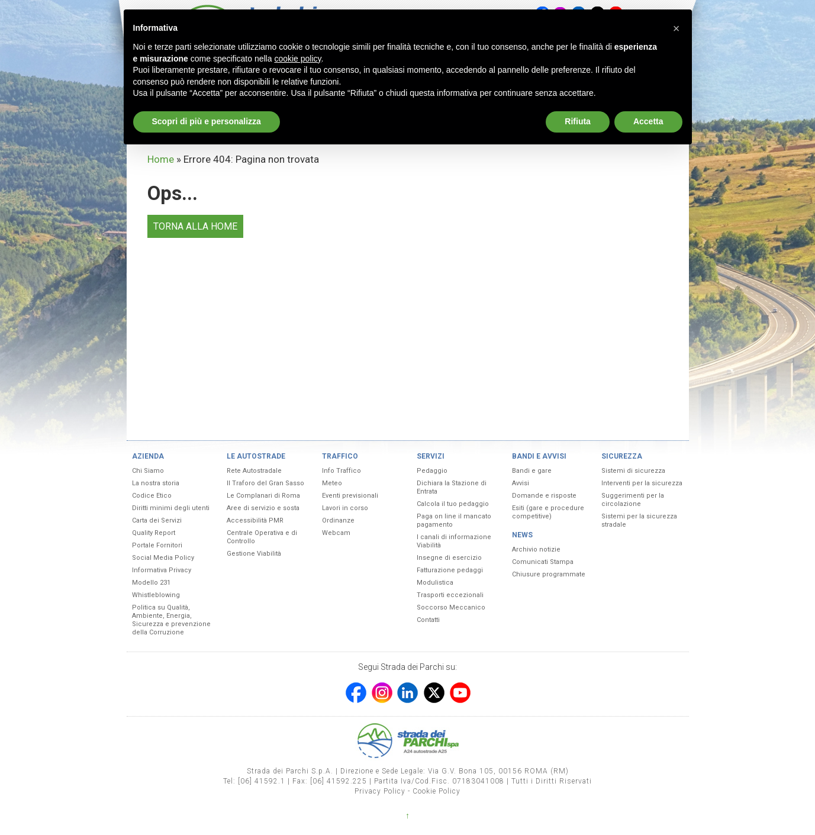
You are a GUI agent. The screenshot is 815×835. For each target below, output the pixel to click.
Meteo (332, 483)
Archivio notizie (536, 549)
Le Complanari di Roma (263, 495)
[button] (676, 28)
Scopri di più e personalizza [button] (206, 121)
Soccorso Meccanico (451, 607)
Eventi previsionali (350, 495)
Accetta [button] (648, 121)
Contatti (428, 620)
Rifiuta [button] (578, 121)
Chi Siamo (148, 471)
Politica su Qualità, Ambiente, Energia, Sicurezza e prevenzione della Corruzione (171, 620)
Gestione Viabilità (254, 553)
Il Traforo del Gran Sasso (265, 483)
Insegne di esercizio (449, 558)
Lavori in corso (345, 508)
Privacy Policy (380, 791)
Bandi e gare (532, 471)
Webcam (336, 533)
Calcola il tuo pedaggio (453, 504)
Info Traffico (341, 471)
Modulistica (435, 582)
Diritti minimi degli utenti (171, 508)
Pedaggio (432, 471)
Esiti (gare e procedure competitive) (548, 512)
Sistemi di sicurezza (633, 471)
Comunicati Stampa (543, 562)
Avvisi (520, 483)
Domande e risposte (544, 495)
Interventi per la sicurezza (641, 483)
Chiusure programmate (548, 574)
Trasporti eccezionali (450, 595)
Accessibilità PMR (255, 520)
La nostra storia (155, 483)
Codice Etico (152, 495)
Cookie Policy (436, 791)
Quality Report (153, 533)
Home (160, 159)
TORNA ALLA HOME (195, 226)
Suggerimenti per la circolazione (632, 500)
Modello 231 (151, 582)
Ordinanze (338, 520)
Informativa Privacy (161, 570)
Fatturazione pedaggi (450, 570)
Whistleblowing (156, 595)
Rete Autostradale (254, 471)
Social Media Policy (163, 558)
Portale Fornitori (157, 545)
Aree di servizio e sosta (263, 508)
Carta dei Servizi (157, 520)
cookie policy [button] (297, 58)
